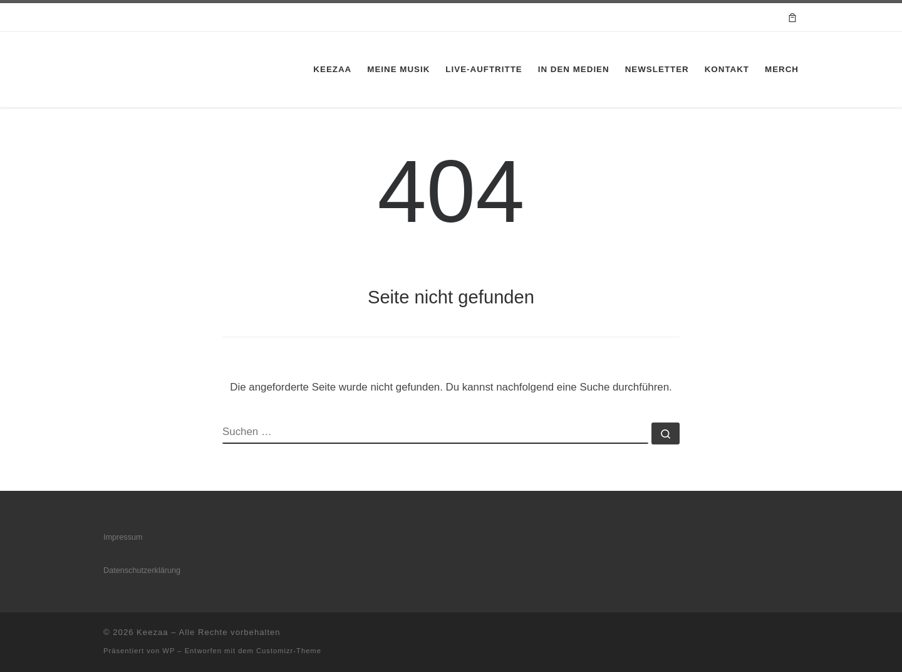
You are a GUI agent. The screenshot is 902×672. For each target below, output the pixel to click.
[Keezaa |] (157, 68)
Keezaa (152, 632)
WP (168, 650)
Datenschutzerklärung (141, 570)
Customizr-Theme (288, 650)
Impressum (123, 537)
